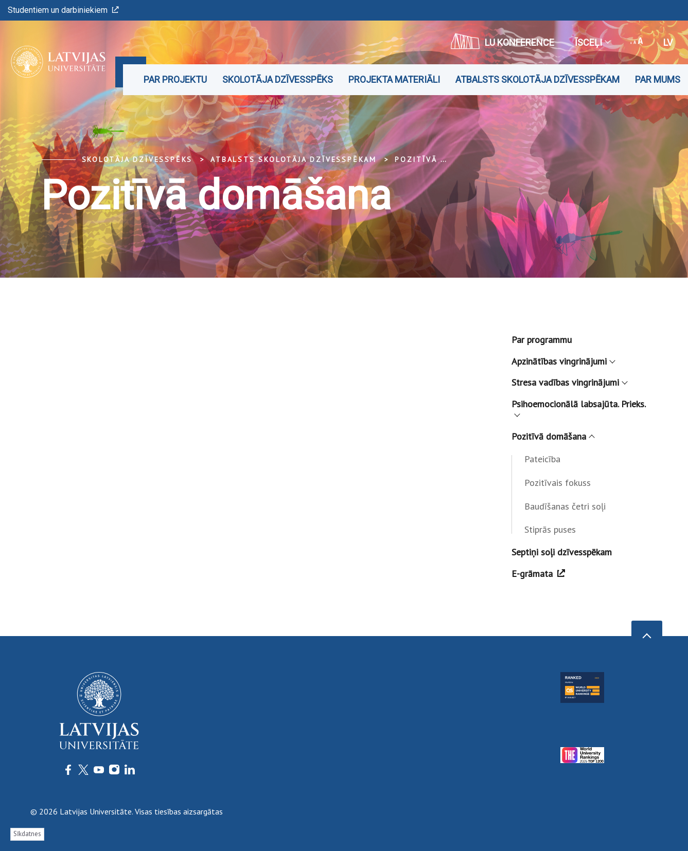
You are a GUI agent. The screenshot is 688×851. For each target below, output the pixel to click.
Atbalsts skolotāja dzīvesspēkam (537, 79)
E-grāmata (538, 574)
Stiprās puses (550, 529)
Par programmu (541, 340)
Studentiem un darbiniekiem (63, 10)
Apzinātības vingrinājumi (562, 361)
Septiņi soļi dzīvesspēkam (561, 552)
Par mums (657, 79)
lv (668, 42)
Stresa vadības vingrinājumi (569, 382)
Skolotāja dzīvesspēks (277, 79)
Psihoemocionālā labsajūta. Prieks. (578, 407)
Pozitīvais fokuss (557, 482)
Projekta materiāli (394, 79)
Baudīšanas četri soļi (565, 506)
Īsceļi (592, 42)
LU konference (502, 41)
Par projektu (175, 79)
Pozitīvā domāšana (441, 159)
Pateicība (542, 459)
